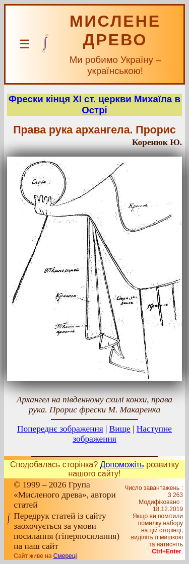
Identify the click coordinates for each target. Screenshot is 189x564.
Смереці (65, 555)
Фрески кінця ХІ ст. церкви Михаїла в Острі (94, 104)
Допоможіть (122, 464)
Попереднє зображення (60, 429)
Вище (120, 429)
